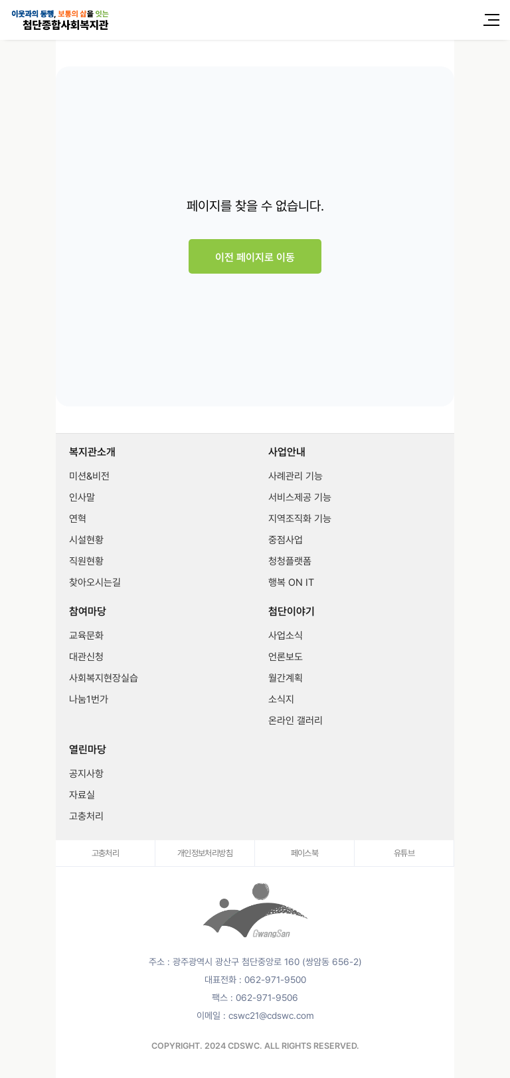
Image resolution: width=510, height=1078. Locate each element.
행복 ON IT (291, 582)
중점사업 (285, 540)
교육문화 (86, 636)
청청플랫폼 (289, 561)
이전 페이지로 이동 (255, 257)
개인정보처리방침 (204, 853)
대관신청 (86, 657)
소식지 (281, 699)
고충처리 (86, 816)
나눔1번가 (88, 699)
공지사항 (86, 774)
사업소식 (285, 636)
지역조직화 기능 (299, 519)
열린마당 (87, 750)
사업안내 (286, 452)
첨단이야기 (291, 611)
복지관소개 (92, 452)
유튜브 (404, 853)
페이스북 (304, 853)
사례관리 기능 (295, 476)
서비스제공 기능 (299, 497)
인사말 (82, 497)
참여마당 (87, 611)
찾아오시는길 (95, 582)
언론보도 (285, 657)
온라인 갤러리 (295, 721)
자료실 (82, 795)
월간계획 (285, 678)
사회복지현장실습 (103, 678)
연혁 (77, 519)
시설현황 (86, 540)
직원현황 (86, 561)
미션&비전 (89, 476)
